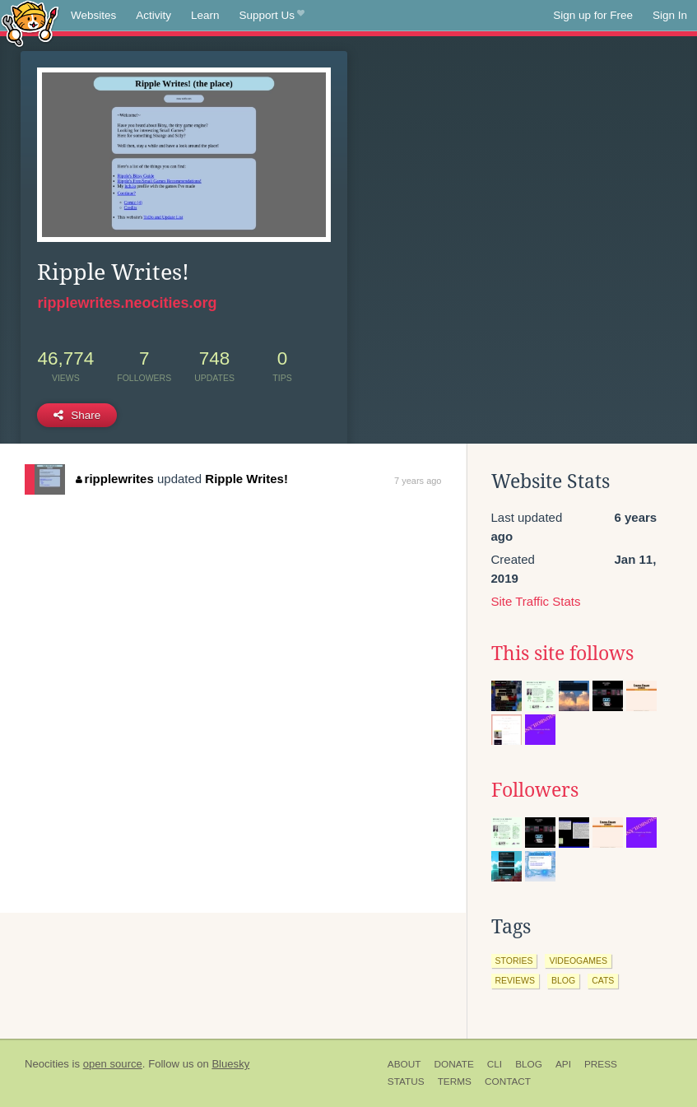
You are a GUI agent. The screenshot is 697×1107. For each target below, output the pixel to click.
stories (514, 960)
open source (112, 1064)
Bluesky (230, 1064)
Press (600, 1064)
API (563, 1064)
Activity (153, 15)
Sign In (670, 15)
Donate (453, 1064)
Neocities (47, 1064)
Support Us (271, 15)
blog (563, 980)
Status (406, 1081)
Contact (508, 1081)
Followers (535, 790)
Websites (93, 15)
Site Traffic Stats (536, 601)
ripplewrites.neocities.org (126, 303)
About (404, 1064)
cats (603, 980)
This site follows (562, 653)
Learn (205, 15)
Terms (455, 1081)
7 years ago (417, 481)
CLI (494, 1064)
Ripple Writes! (246, 479)
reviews (515, 980)
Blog (528, 1064)
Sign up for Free (593, 15)
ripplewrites (115, 479)
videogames (578, 960)
